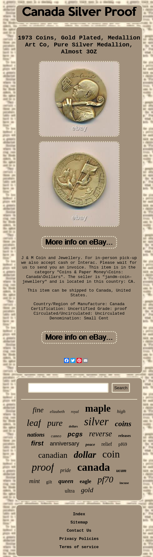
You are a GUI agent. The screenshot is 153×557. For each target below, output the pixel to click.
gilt (49, 482)
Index (79, 514)
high (121, 411)
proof (43, 467)
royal (75, 411)
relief (106, 444)
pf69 (122, 444)
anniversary (64, 443)
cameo (56, 436)
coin (111, 454)
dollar (85, 455)
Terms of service (79, 547)
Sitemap (79, 522)
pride (65, 470)
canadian (52, 455)
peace (90, 444)
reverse (100, 433)
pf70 (105, 479)
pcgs (75, 434)
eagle (85, 481)
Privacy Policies (79, 538)
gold (87, 490)
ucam (121, 470)
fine (38, 410)
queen (66, 481)
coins (123, 424)
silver (96, 421)
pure (55, 423)
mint (34, 481)
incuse (124, 483)
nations (35, 435)
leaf (34, 422)
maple (98, 408)
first (37, 443)
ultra (69, 491)
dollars (73, 426)
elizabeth (57, 411)
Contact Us (79, 530)
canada (93, 467)
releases (124, 435)
